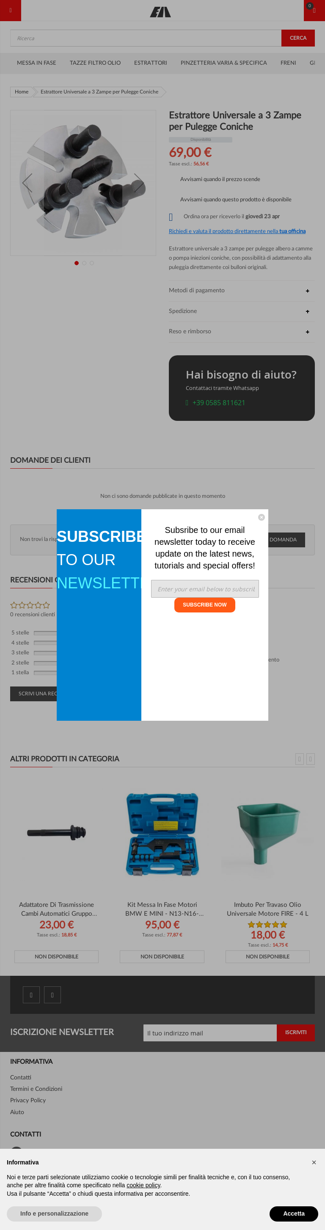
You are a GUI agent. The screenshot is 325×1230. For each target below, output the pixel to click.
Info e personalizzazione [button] (54, 1213)
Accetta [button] (294, 1213)
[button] (314, 1162)
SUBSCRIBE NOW (204, 605)
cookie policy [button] (143, 1185)
